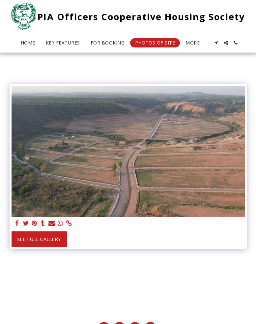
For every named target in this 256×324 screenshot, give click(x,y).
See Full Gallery (39, 239)
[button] (216, 43)
